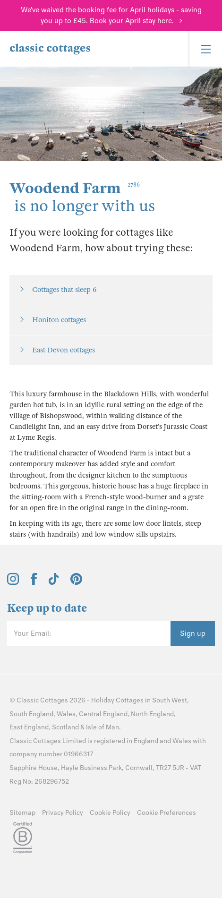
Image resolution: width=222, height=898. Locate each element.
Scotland (65, 727)
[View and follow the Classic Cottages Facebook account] (34, 582)
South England (31, 714)
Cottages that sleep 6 (64, 289)
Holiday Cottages (117, 700)
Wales (66, 714)
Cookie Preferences (166, 813)
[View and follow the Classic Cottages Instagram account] (13, 582)
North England (152, 714)
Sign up (192, 633)
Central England (103, 714)
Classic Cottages (42, 700)
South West (169, 700)
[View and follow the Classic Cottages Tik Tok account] (54, 582)
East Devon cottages (63, 350)
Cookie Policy (110, 813)
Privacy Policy (62, 813)
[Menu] (205, 49)
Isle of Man (102, 727)
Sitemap (22, 813)
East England (29, 727)
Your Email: (32, 633)
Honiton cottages (59, 320)
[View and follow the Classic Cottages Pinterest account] (76, 582)
